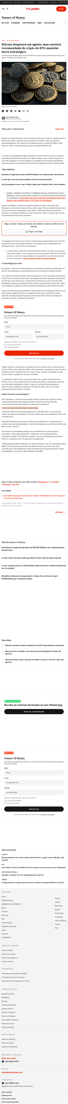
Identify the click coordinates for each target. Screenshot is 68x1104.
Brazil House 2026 (8, 994)
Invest (4, 930)
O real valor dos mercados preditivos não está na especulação (27, 179)
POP (56, 928)
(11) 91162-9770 (12, 1061)
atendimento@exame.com (12, 1072)
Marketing (58, 906)
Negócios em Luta (8, 1023)
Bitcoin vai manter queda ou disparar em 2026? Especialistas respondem (34, 645)
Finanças (52, 503)
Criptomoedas (28, 23)
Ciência (57, 924)
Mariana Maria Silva (12, 117)
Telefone (38, 332)
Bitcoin (5, 23)
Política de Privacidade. (48, 358)
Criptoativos (41, 503)
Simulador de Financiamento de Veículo (15, 981)
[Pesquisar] (7, 9)
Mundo (57, 898)
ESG (3, 919)
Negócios (5, 934)
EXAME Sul (5, 998)
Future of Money (13, 17)
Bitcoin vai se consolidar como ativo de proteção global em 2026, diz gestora (33, 652)
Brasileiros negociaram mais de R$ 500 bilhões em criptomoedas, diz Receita (33, 174)
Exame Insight (7, 923)
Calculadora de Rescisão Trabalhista (14, 974)
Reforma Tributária (8, 1016)
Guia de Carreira (7, 961)
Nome (6, 322)
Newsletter (9, 307)
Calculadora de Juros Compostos (13, 977)
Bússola (14, 872)
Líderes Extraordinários (10, 1020)
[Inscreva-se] (34, 353)
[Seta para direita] (62, 22)
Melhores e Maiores (8, 1039)
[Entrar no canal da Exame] (34, 711)
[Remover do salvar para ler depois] (27, 111)
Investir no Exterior (8, 1012)
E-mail (6, 332)
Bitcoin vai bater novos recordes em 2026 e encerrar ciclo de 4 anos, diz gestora (34, 661)
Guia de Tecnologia (8, 954)
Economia (5, 915)
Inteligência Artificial (9, 926)
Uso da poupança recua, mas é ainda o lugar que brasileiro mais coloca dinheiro (33, 184)
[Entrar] (61, 9)
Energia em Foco (7, 1009)
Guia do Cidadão (7, 950)
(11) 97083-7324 (12, 1083)
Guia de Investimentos (9, 958)
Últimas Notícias (7, 900)
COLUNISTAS (6, 937)
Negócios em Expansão (10, 1047)
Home (3, 40)
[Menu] (3, 9)
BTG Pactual (16, 506)
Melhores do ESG (8, 1043)
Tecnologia (59, 917)
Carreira (5, 911)
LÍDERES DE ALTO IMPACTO (11, 904)
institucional (7, 1092)
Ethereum (15, 23)
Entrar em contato (9, 1058)
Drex (40, 23)
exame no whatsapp (12, 701)
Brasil (4, 908)
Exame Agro (59, 913)
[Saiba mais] (59, 129)
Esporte (57, 909)
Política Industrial (8, 1027)
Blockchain (49, 23)
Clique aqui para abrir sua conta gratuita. (39, 258)
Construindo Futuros (9, 1005)
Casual (57, 902)
